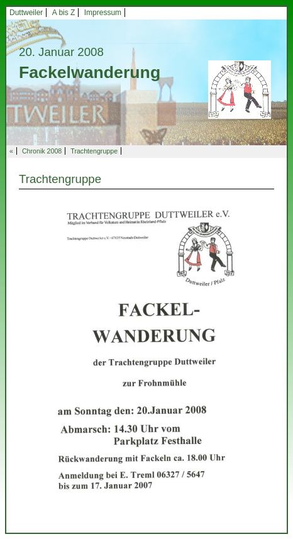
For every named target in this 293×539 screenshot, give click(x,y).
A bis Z (63, 12)
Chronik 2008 (42, 151)
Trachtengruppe (94, 151)
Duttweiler (26, 12)
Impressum (102, 12)
